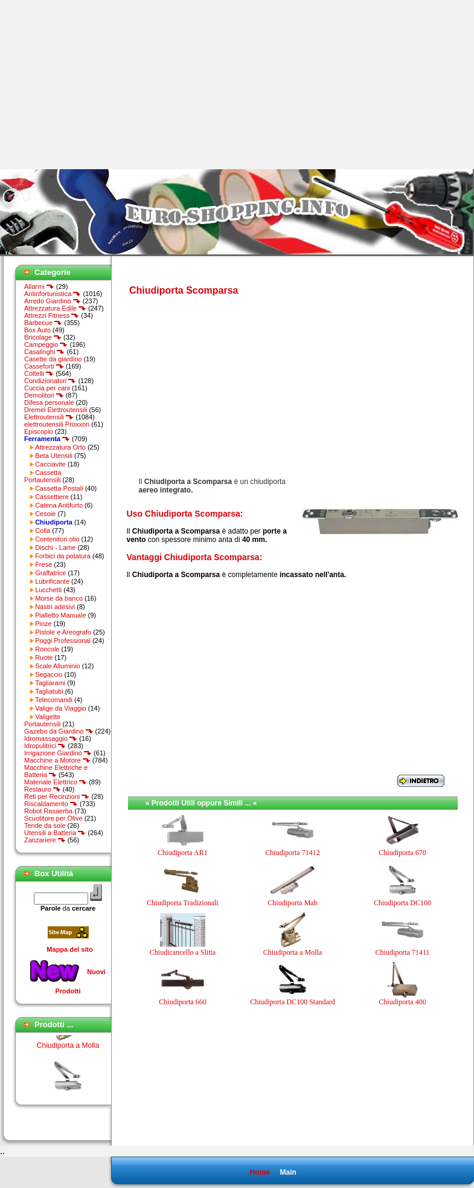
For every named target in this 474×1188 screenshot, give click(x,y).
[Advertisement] (101, 84)
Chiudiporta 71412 (292, 852)
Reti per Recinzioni (56, 796)
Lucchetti (48, 589)
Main (288, 1172)
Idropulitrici (45, 745)
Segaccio (48, 674)
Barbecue (43, 322)
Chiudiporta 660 (182, 1002)
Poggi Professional (63, 640)
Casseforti (44, 366)
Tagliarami (50, 682)
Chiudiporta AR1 (182, 852)
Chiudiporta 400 (402, 1002)
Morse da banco (59, 598)
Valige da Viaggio (60, 708)
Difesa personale (49, 402)
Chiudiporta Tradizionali (182, 903)
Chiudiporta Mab (292, 903)
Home (259, 1172)
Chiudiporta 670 (402, 852)
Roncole (47, 649)
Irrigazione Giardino (58, 753)
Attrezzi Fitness (51, 315)
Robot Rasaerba (48, 811)
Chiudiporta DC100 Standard (292, 1002)
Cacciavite (50, 464)
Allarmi (39, 286)
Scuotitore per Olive (53, 818)
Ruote (44, 657)
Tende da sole (45, 825)
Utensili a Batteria (55, 832)
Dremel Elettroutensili (56, 409)
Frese (43, 564)
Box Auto (37, 330)
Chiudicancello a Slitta (183, 952)
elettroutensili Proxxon (56, 424)
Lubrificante (52, 581)
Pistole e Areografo (63, 632)
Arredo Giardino (52, 301)
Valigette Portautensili (42, 720)
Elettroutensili (49, 417)
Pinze (43, 623)
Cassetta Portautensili (43, 476)
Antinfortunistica (52, 293)
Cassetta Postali (59, 488)
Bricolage (43, 337)
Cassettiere (52, 496)
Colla (42, 530)
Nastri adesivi (55, 606)
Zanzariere (45, 840)
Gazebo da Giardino (59, 731)
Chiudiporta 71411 (403, 952)
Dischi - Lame (55, 547)
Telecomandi (53, 699)
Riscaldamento (51, 803)
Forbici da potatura (63, 556)
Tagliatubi (49, 691)
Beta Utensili (53, 455)
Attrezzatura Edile (55, 308)
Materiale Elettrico (55, 782)
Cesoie (45, 513)
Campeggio (46, 344)
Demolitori (44, 395)
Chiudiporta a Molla (68, 1049)
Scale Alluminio (57, 666)
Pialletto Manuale (60, 615)
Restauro (42, 789)
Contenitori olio (57, 539)
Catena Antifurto (59, 505)
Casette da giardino (53, 359)
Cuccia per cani (47, 388)
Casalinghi (44, 351)
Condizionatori (50, 380)
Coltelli (39, 373)
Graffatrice (50, 572)
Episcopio (38, 431)
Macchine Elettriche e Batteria (56, 771)
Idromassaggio (50, 738)
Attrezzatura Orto (60, 447)
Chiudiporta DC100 (402, 903)
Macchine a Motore (57, 760)
